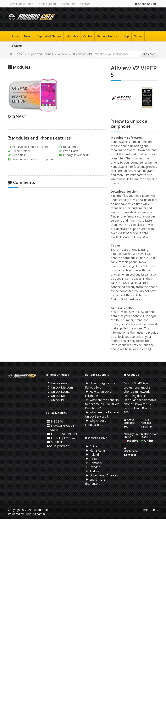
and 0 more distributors (95, 481)
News (27, 36)
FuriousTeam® (35, 514)
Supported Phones (49, 36)
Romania (93, 463)
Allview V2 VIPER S (84, 54)
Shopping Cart (145, 4)
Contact (85, 4)
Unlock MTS (56, 396)
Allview (62, 54)
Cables (87, 36)
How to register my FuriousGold (100, 385)
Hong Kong (95, 450)
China (91, 446)
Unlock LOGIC (58, 392)
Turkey (92, 471)
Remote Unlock (107, 36)
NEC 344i (54, 421)
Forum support (47, 4)
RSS (155, 510)
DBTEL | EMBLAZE (61, 438)
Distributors (68, 4)
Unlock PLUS (57, 400)
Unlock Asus (56, 383)
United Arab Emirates (101, 475)
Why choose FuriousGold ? (95, 423)
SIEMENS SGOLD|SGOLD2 (58, 444)
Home (15, 36)
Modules (72, 36)
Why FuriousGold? (21, 4)
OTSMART (17, 116)
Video (138, 36)
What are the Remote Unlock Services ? (102, 414)
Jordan (91, 459)
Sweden (92, 467)
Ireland (92, 455)
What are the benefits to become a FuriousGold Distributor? (102, 404)
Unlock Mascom (59, 387)
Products (16, 46)
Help (126, 36)
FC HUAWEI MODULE (63, 434)
